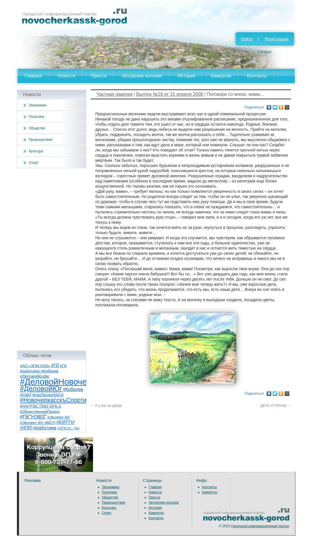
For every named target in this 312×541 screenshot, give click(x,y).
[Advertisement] (52, 259)
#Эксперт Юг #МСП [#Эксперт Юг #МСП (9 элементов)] (38, 423)
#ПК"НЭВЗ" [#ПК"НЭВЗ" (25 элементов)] (33, 417)
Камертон (221, 75)
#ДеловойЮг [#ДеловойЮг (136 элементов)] (41, 388)
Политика (36, 117)
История (186, 75)
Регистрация (276, 39)
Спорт (34, 163)
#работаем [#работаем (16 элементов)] (45, 427)
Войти (246, 39)
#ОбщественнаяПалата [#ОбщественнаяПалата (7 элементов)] (40, 412)
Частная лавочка (114, 94)
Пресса (98, 75)
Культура (36, 151)
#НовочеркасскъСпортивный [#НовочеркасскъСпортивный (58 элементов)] (60, 400)
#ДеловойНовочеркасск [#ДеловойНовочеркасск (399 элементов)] (66, 381)
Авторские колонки (142, 75)
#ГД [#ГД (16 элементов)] (55, 365)
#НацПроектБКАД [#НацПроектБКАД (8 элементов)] (47, 395)
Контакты (257, 75)
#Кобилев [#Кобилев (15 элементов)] (73, 389)
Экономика (37, 105)
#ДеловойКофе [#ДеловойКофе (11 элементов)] (34, 376)
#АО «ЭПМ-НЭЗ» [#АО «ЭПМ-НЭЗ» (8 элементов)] (35, 366)
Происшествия (41, 140)
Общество (37, 128)
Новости (66, 75)
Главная (33, 75)
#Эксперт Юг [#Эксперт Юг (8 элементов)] (58, 417)
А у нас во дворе (106, 406)
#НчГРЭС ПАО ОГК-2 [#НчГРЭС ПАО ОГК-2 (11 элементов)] (40, 406)
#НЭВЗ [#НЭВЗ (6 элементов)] (25, 395)
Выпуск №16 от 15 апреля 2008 (169, 94)
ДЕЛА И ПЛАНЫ (275, 406)
